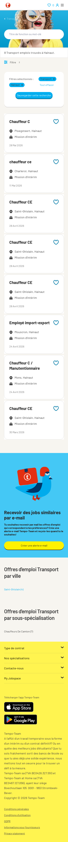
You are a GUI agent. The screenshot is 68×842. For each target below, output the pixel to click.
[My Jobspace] (34, 678)
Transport (12, 18)
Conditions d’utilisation (17, 815)
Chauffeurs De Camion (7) (18, 631)
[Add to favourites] (56, 121)
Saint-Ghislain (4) (13, 589)
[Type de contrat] (34, 648)
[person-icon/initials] (57, 5)
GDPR (7, 821)
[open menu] (62, 5)
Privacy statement (14, 833)
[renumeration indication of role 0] (51, 5)
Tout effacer (47, 84)
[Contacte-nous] (34, 668)
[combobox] (34, 34)
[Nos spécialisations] (34, 658)
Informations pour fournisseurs (22, 827)
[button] (54, 79)
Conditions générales (16, 809)
